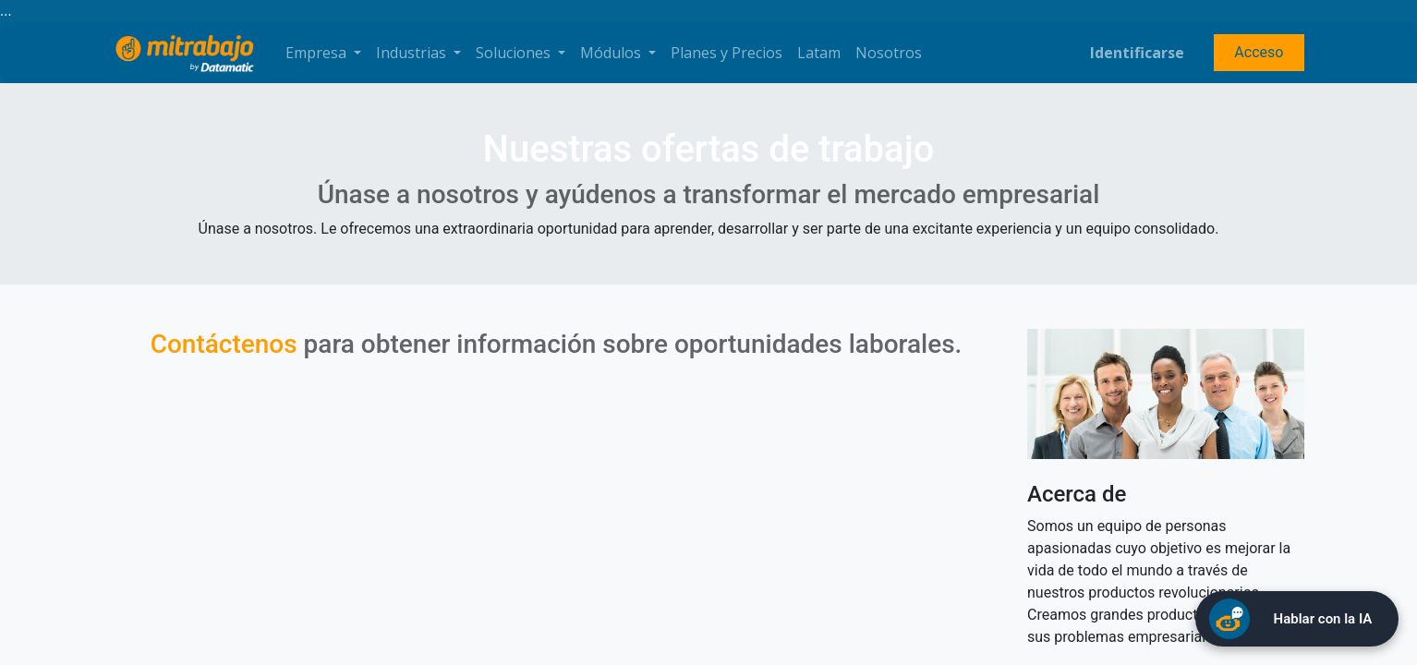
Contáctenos (224, 344)
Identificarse (1137, 52)
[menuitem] (726, 52)
